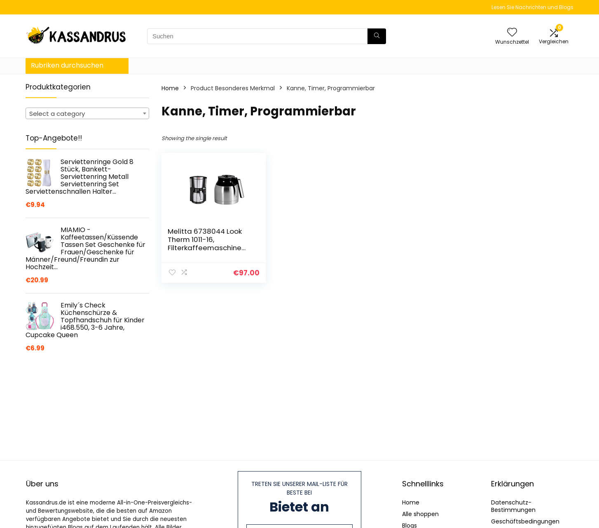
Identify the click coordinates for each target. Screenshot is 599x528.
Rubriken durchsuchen (67, 65)
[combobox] (87, 113)
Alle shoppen (420, 514)
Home (170, 88)
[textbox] (87, 114)
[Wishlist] (512, 33)
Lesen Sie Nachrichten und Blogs (532, 7)
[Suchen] (376, 36)
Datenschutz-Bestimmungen (513, 506)
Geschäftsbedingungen (525, 521)
